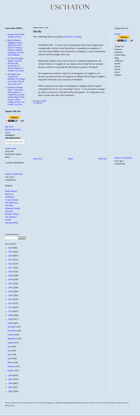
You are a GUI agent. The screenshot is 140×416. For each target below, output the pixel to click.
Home (70, 159)
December (12, 327)
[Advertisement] (70, 18)
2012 (10, 303)
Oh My (37, 31)
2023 (10, 260)
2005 (10, 379)
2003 (10, 387)
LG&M (8, 220)
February (11, 366)
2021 (10, 268)
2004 (10, 383)
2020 (10, 271)
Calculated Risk (11, 223)
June (10, 350)
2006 (10, 375)
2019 (10, 275)
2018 (10, 279)
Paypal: (118, 34)
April (10, 358)
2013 (10, 299)
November (12, 331)
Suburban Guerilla (12, 208)
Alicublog (9, 205)
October (11, 335)
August (11, 342)
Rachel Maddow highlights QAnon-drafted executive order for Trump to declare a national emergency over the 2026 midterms (16, 47)
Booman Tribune (12, 214)
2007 (10, 323)
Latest (7, 132)
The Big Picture (11, 203)
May (10, 354)
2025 (10, 252)
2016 (10, 287)
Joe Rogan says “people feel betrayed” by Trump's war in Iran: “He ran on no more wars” (16, 79)
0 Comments (37, 103)
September (12, 339)
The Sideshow (11, 217)
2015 (10, 291)
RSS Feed (9, 127)
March (10, 362)
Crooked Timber (11, 200)
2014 (10, 295)
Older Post (102, 159)
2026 (10, 248)
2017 (10, 283)
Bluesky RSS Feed (12, 129)
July (9, 347)
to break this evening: (72, 36)
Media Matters (11, 191)
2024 (10, 256)
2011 (10, 307)
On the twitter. (11, 148)
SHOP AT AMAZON (13, 174)
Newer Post (38, 159)
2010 (10, 311)
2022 (10, 264)
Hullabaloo (9, 197)
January (11, 370)
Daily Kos (9, 194)
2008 (10, 319)
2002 (10, 391)
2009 (10, 315)
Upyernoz (9, 211)
